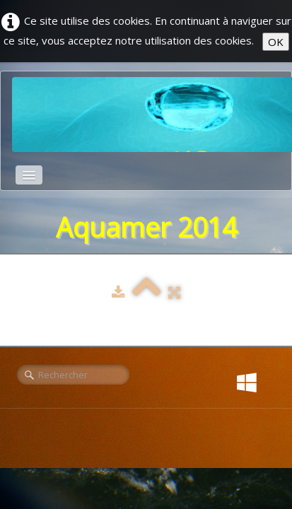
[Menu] (29, 175)
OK (276, 42)
